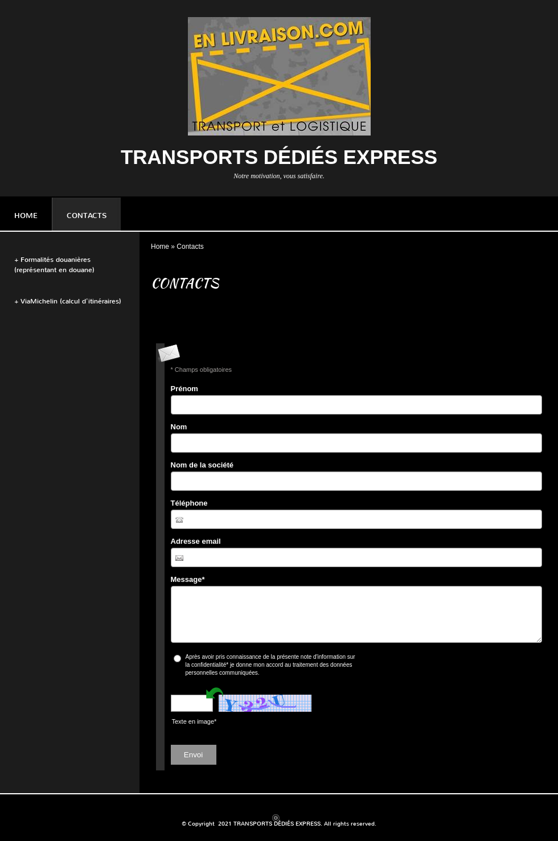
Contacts (86, 215)
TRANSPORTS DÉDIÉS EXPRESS (279, 157)
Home (26, 215)
